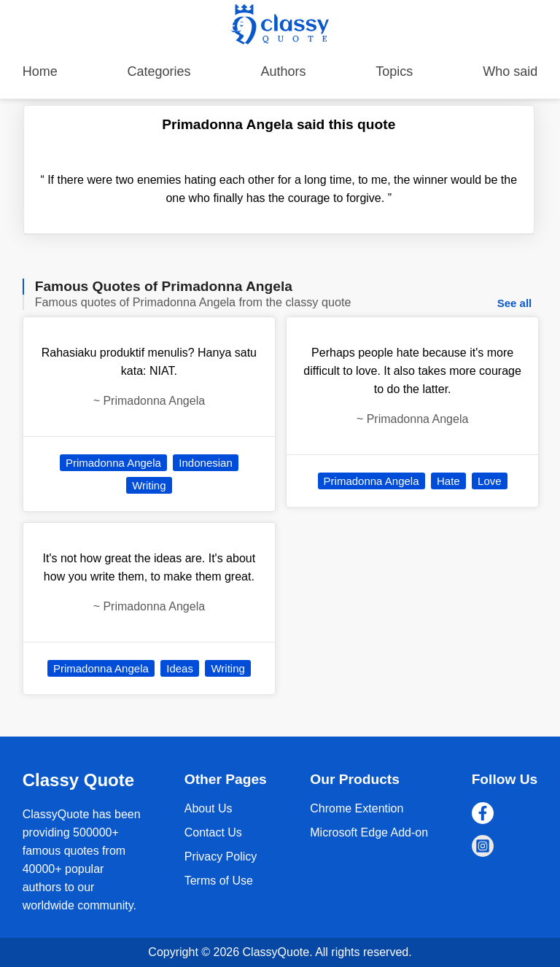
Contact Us (213, 832)
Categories (159, 71)
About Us (208, 808)
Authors (283, 71)
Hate (448, 481)
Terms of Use (218, 880)
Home (40, 71)
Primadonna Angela (113, 463)
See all (514, 303)
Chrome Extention (356, 808)
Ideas (179, 668)
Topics (394, 71)
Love (490, 481)
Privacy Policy (220, 856)
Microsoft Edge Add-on (369, 832)
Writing (149, 485)
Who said (510, 71)
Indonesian (205, 463)
